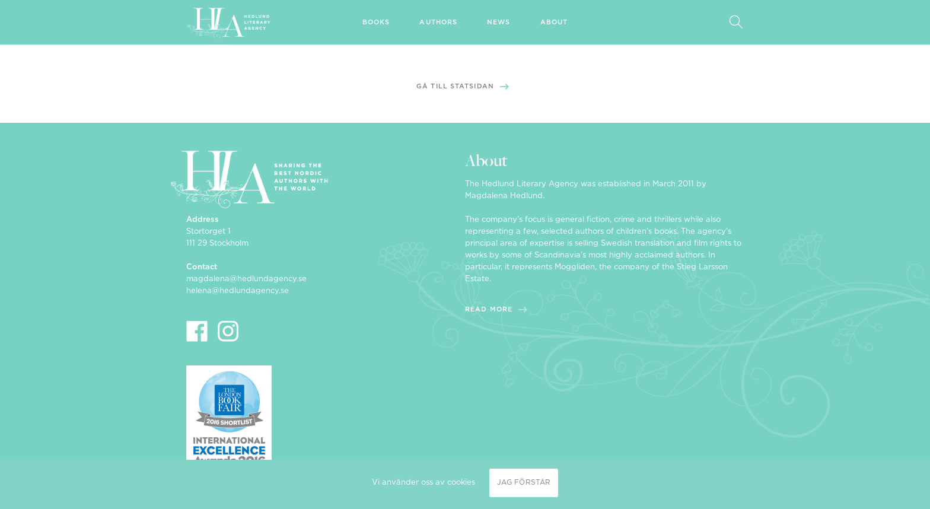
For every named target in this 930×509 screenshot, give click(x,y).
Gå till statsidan (455, 86)
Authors (438, 22)
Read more (488, 309)
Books (376, 22)
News (498, 22)
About (554, 22)
